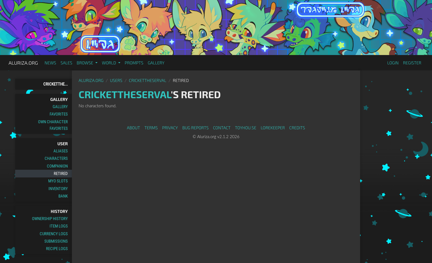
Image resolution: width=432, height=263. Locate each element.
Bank (63, 196)
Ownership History (50, 218)
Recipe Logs (57, 248)
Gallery (156, 62)
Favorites (59, 114)
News (50, 62)
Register (412, 62)
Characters (56, 158)
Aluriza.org (23, 63)
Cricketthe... (55, 84)
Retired (61, 173)
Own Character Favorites (53, 125)
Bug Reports (195, 127)
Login (393, 62)
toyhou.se (245, 127)
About (133, 127)
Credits (297, 127)
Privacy (170, 127)
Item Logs (59, 226)
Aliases (60, 151)
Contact (222, 127)
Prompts (134, 62)
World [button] (109, 62)
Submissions (56, 241)
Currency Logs (54, 233)
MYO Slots (58, 181)
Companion (57, 166)
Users (116, 80)
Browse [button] (85, 62)
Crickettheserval (147, 80)
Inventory (58, 188)
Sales (66, 62)
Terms (151, 127)
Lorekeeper (273, 127)
